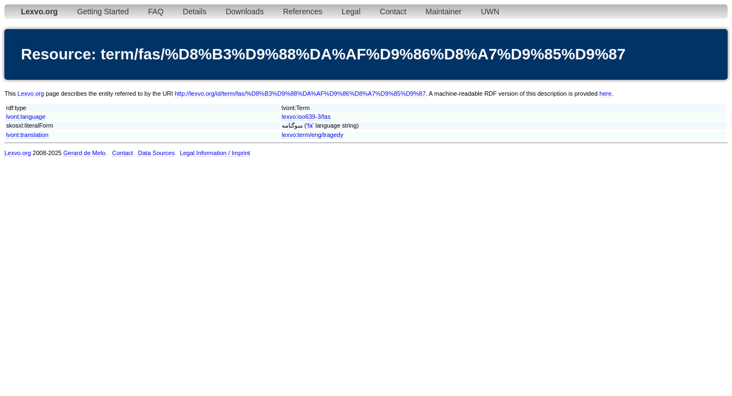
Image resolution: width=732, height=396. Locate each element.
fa (310, 125)
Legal (351, 11)
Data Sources (156, 153)
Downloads (245, 11)
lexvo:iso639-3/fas (306, 116)
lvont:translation (27, 134)
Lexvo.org (31, 93)
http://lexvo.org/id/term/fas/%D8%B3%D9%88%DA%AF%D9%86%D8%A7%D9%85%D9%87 (299, 93)
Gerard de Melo (84, 153)
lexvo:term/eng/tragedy (312, 134)
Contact (393, 11)
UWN (490, 11)
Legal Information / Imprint (215, 153)
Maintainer (443, 11)
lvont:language (26, 116)
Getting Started (103, 11)
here (605, 93)
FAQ (155, 11)
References (303, 11)
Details (194, 11)
